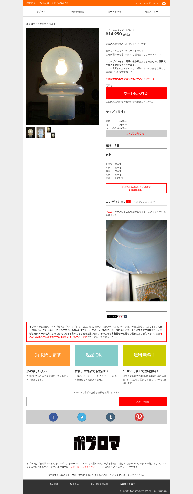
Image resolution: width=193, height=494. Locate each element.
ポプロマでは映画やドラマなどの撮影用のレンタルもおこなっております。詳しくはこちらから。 (96, 475)
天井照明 (42, 23)
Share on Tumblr (125, 316)
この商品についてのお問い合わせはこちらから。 (130, 101)
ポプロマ (41, 11)
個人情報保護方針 (99, 484)
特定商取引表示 (127, 484)
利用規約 (74, 484)
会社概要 (54, 484)
